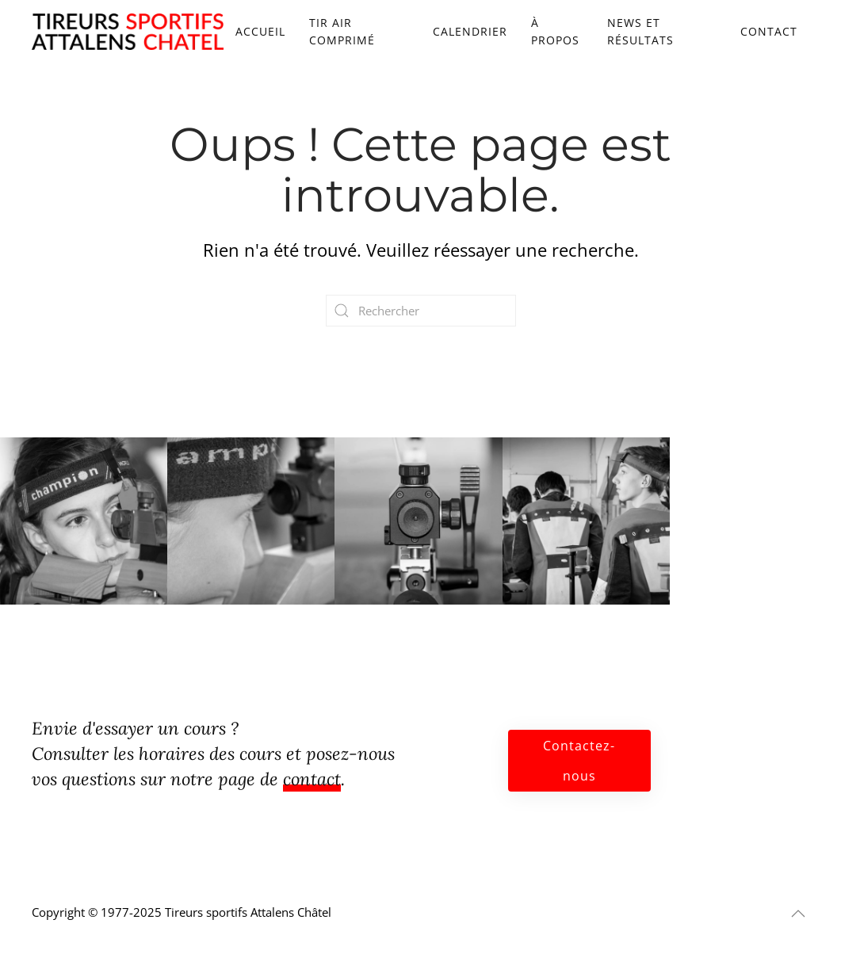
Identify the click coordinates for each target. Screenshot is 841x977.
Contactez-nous (579, 760)
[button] (798, 914)
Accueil (260, 31)
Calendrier (470, 31)
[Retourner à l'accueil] (128, 31)
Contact (768, 31)
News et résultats (640, 31)
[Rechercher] (421, 310)
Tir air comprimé (342, 31)
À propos (555, 31)
